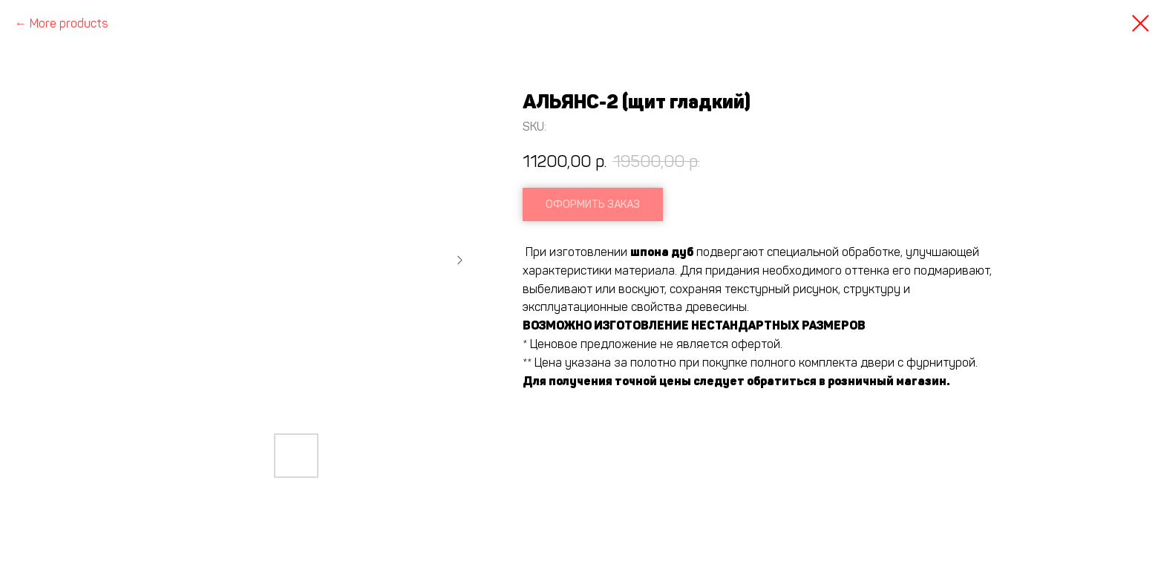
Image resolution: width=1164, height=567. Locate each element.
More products (69, 23)
